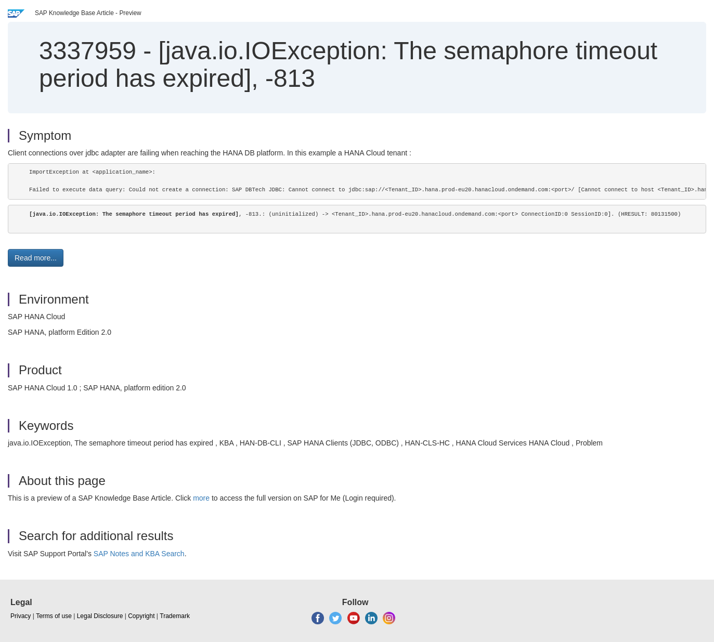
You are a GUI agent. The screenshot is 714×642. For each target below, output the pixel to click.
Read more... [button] (36, 258)
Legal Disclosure (100, 616)
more (201, 498)
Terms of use (54, 616)
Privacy (20, 616)
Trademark (175, 616)
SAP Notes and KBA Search (139, 553)
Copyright (141, 616)
